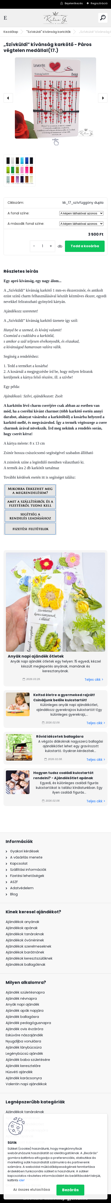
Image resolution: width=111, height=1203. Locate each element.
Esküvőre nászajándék (24, 1035)
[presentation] (8, 98)
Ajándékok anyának (22, 921)
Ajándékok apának (22, 928)
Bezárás (70, 1190)
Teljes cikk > (94, 679)
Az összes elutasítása (31, 1189)
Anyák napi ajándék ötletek (36, 656)
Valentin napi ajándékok (26, 1084)
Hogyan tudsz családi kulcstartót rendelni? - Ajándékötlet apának (63, 775)
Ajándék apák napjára (24, 1010)
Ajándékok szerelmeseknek (28, 946)
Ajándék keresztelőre (23, 1065)
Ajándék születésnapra (25, 992)
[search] (102, 17)
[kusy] (42, 246)
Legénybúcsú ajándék (24, 1053)
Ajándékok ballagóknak (25, 964)
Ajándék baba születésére (28, 1059)
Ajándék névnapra (21, 998)
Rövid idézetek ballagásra (59, 736)
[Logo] (55, 18)
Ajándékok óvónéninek (25, 940)
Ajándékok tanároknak (25, 934)
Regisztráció (99, 3)
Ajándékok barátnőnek (25, 952)
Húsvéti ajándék (19, 1072)
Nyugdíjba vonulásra (23, 1041)
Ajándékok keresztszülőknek (29, 958)
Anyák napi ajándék (22, 1004)
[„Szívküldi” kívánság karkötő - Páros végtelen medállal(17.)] (55, 98)
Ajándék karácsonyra (24, 1078)
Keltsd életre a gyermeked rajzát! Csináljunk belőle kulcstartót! (64, 697)
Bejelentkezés (74, 3)
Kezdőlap (11, 32)
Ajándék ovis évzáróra (24, 1029)
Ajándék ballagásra (22, 1016)
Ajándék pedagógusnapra (28, 1022)
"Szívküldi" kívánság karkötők (48, 32)
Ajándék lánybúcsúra (24, 1047)
